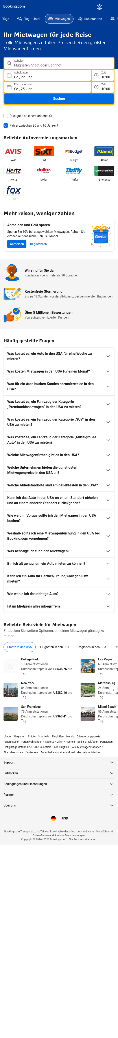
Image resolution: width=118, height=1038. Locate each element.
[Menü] (112, 7)
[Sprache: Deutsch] (53, 818)
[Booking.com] (14, 6)
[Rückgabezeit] (103, 87)
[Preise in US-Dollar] (64, 818)
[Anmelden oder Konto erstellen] (99, 7)
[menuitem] (29, 19)
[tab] (20, 647)
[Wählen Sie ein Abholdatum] (47, 75)
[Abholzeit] (103, 75)
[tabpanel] (59, 690)
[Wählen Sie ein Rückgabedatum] (47, 87)
